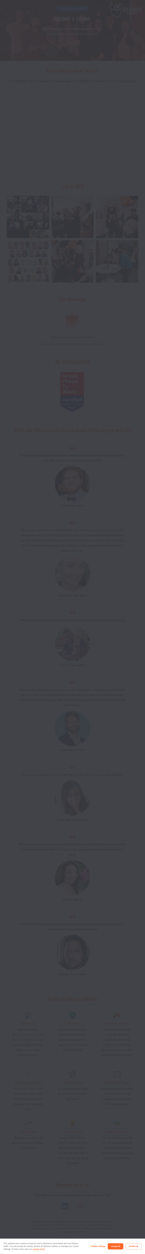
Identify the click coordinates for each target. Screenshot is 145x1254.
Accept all (115, 1246)
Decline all (133, 1246)
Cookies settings (98, 1246)
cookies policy (38, 1249)
